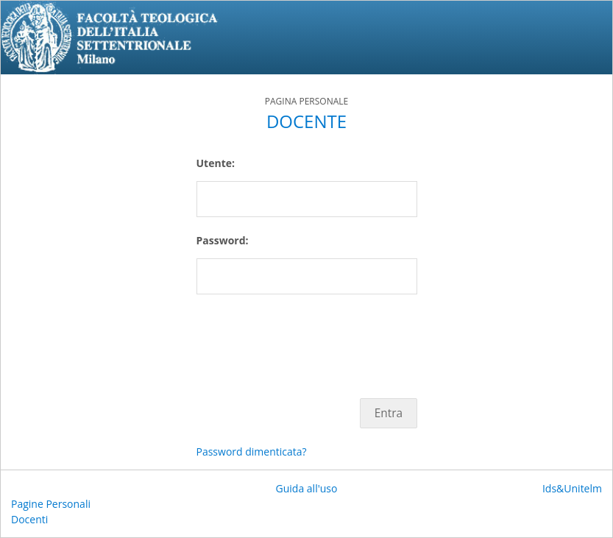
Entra (389, 413)
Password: (222, 240)
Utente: (215, 163)
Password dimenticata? (251, 452)
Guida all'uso (307, 488)
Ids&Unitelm (572, 488)
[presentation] (308, 338)
